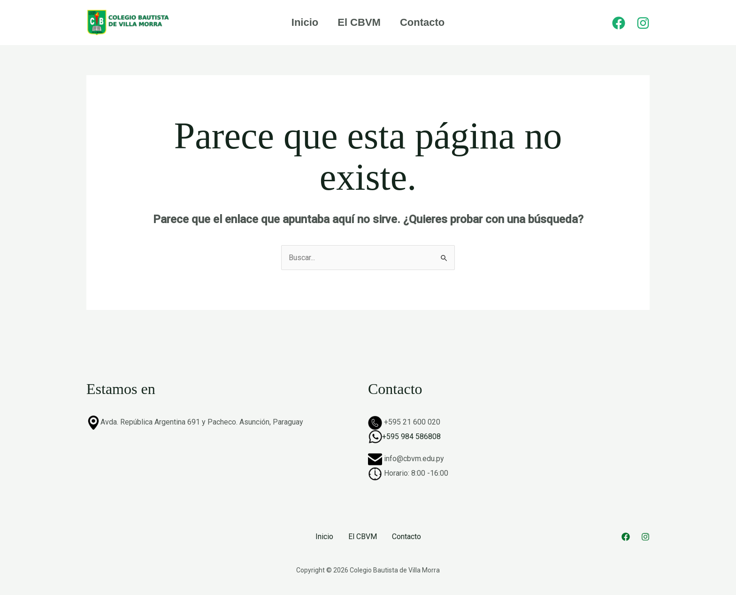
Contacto (423, 22)
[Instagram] (643, 23)
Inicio (303, 22)
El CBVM (359, 22)
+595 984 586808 (411, 436)
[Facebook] (618, 23)
